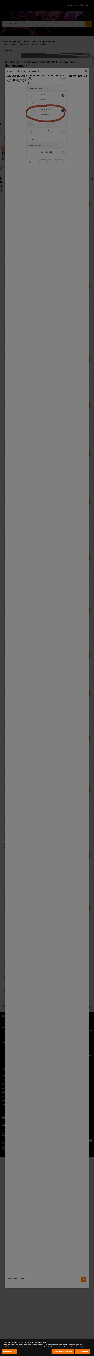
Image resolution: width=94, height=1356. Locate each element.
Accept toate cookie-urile (62, 1351)
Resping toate (82, 1351)
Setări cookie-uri (9, 1351)
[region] (47, 1347)
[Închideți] (90, 1342)
